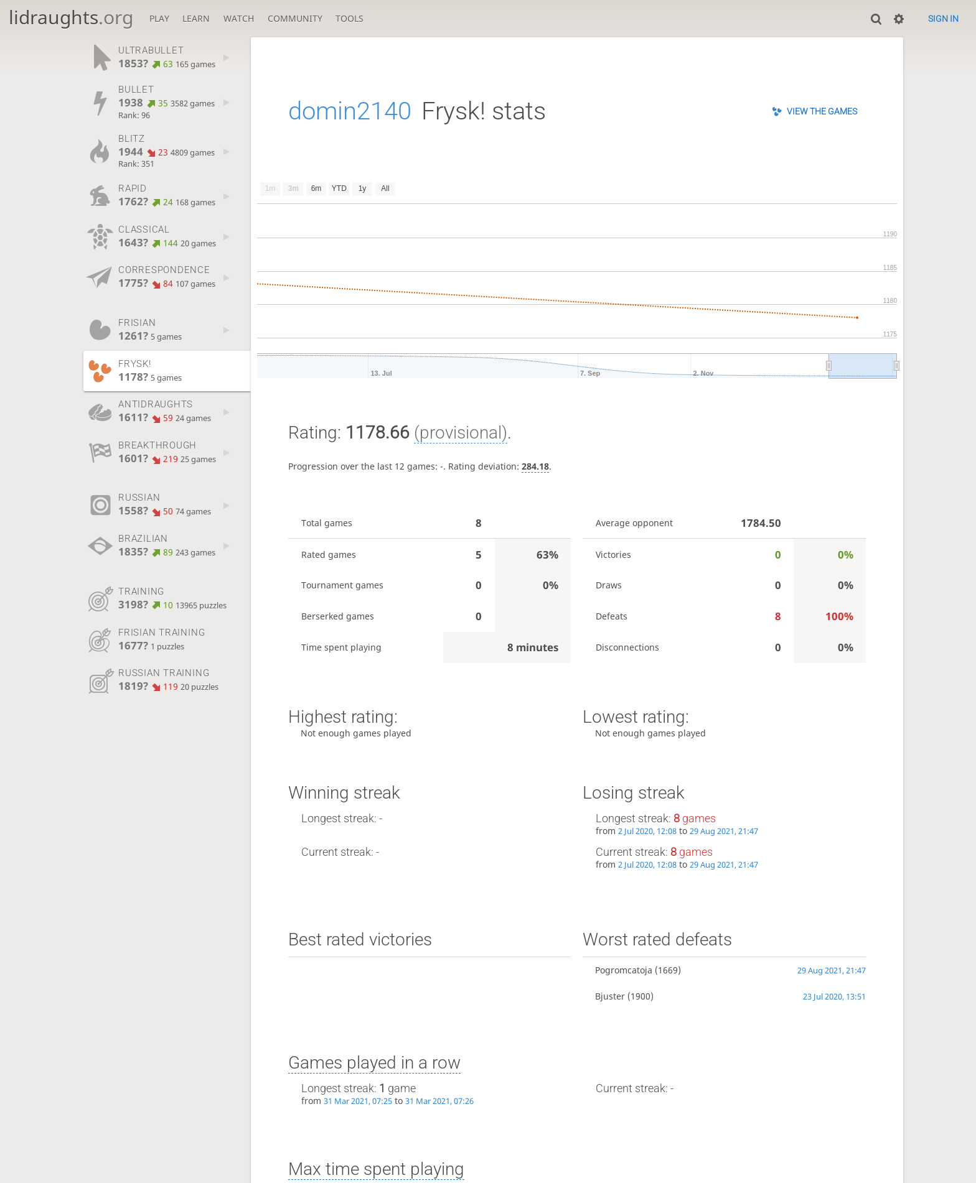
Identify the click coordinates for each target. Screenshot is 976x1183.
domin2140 (349, 111)
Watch (238, 18)
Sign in (943, 19)
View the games (822, 111)
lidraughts (71, 17)
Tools (350, 18)
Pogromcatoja (623, 970)
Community (295, 18)
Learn (196, 18)
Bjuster (610, 996)
